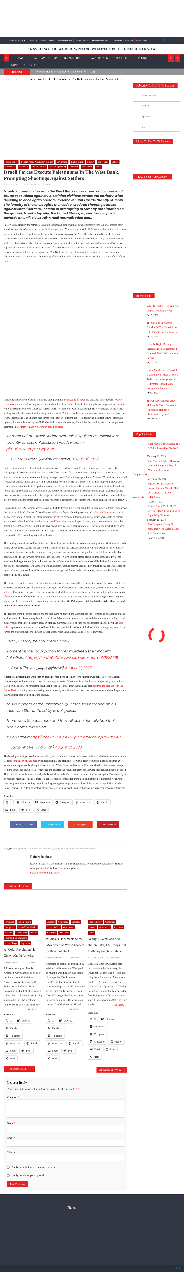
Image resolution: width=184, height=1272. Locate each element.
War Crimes (87, 166)
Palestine (65, 848)
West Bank (91, 848)
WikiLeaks (64, 932)
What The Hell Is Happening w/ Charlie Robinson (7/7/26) (65, 71)
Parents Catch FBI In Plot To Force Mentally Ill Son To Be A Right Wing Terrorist (164, 511)
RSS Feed (34, 65)
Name (11, 1123)
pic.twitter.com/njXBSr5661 (95, 657)
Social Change (11, 943)
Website (11, 1152)
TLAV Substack (98, 58)
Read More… (35, 1009)
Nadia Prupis (114, 958)
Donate (52, 40)
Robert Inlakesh (38, 166)
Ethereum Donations (100, 40)
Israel (50, 848)
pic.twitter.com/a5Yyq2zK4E (30, 448)
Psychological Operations (16, 938)
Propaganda (10, 166)
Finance (92, 927)
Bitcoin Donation (65, 40)
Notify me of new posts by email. (28, 1175)
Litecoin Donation (82, 40)
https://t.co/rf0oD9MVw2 (49, 657)
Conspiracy (10, 927)
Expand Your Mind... (27, 927)
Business (51, 922)
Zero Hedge (30, 962)
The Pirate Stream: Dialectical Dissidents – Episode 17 (21, 1069)
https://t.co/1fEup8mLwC (51, 737)
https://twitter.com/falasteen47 (45, 872)
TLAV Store (141, 58)
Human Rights (77, 162)
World (98, 166)
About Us (33, 40)
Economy (76, 922)
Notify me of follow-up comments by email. (34, 1167)
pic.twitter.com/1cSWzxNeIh (98, 737)
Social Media (71, 58)
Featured (8, 932)
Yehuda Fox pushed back (25, 760)
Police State (103, 162)
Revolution (23, 166)
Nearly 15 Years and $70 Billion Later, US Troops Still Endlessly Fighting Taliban (107, 945)
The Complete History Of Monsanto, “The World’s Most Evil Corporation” (163, 529)
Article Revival (24, 922)
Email (11, 1138)
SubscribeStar (116, 40)
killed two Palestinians (104, 512)
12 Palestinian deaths (98, 229)
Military (90, 162)
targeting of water (76, 399)
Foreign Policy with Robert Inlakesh (37, 162)
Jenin (56, 848)
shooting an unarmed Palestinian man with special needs (62, 521)
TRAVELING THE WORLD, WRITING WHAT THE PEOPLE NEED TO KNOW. (92, 49)
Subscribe (120, 58)
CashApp (129, 40)
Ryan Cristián (74, 958)
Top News (17, 58)
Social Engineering (57, 166)
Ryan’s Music (141, 40)
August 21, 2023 (78, 667)
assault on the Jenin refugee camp (47, 229)
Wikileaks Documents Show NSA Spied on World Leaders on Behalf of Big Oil (65, 945)
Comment (13, 1097)
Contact (43, 40)
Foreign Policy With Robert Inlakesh (30, 848)
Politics (115, 162)
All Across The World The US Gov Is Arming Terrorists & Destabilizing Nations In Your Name (113, 1069)
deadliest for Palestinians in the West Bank (48, 583)
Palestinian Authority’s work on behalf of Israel (39, 426)
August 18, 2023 (85, 458)
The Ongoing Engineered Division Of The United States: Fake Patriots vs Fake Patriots (162, 327)
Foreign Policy (11, 162)
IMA (55, 58)
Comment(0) (45, 184)
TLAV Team (38, 58)
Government (62, 162)
